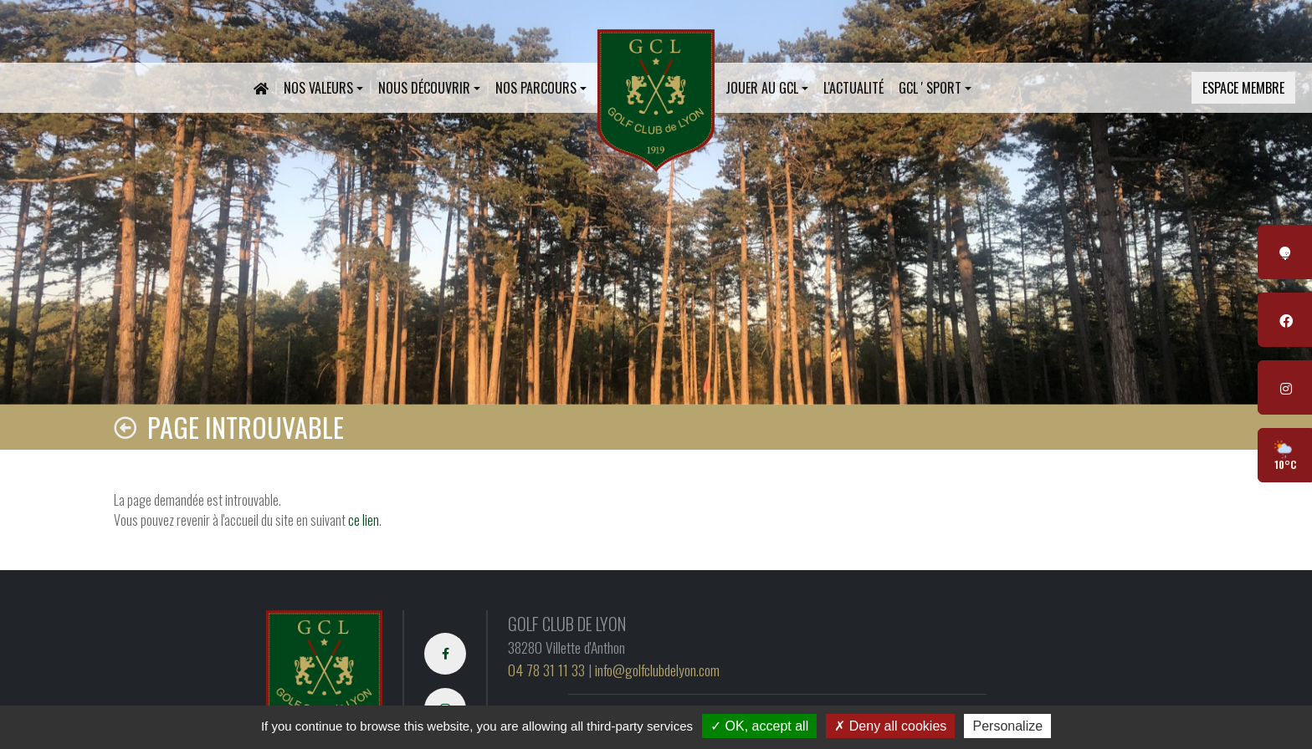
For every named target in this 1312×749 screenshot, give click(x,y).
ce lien (363, 520)
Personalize (1007, 726)
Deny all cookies (890, 726)
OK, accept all (759, 726)
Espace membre (1243, 88)
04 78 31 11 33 (546, 669)
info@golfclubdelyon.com (657, 669)
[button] (323, 87)
